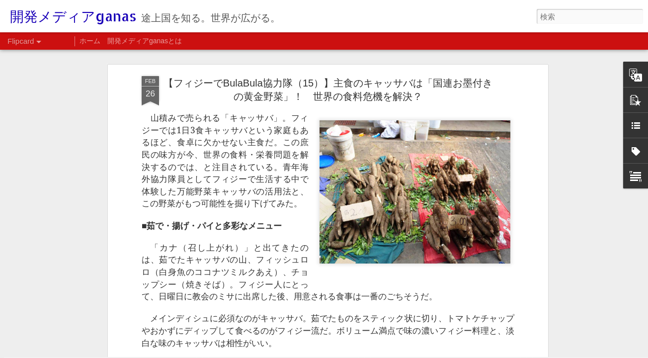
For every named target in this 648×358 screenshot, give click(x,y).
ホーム (90, 41)
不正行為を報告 (540, 352)
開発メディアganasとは (144, 41)
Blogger (508, 352)
